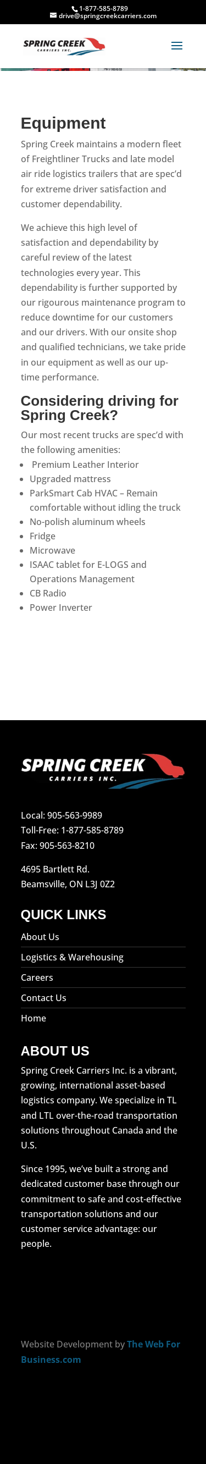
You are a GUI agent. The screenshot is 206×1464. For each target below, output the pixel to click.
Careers (37, 977)
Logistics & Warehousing (72, 957)
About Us (40, 937)
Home (33, 1018)
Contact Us (43, 998)
